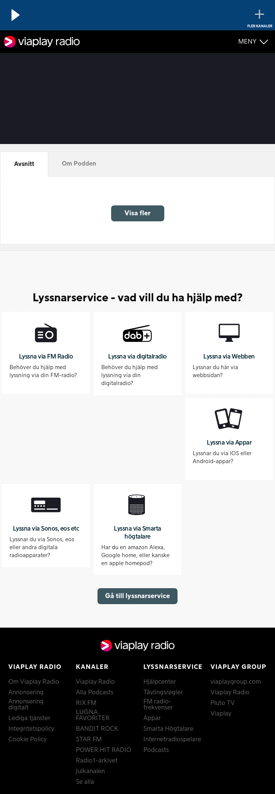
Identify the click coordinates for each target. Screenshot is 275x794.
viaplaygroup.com (236, 682)
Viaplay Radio (95, 682)
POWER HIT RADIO (103, 750)
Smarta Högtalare (168, 729)
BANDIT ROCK (97, 729)
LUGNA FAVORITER (93, 715)
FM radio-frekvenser (158, 704)
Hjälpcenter (159, 682)
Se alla (85, 782)
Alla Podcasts (94, 692)
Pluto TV (223, 703)
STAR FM (89, 739)
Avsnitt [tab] (24, 164)
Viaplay (221, 714)
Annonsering (26, 692)
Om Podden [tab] (79, 164)
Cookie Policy (27, 739)
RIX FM (86, 703)
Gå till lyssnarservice (137, 596)
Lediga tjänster (29, 718)
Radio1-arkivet (97, 761)
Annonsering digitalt (26, 704)
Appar (152, 718)
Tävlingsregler (163, 692)
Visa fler (137, 213)
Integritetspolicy (31, 729)
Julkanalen (90, 771)
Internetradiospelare (171, 739)
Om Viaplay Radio (33, 682)
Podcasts (156, 750)
